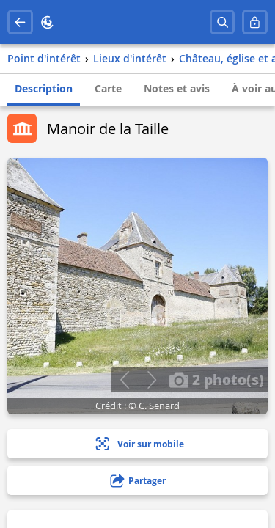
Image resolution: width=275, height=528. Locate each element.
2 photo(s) (216, 379)
